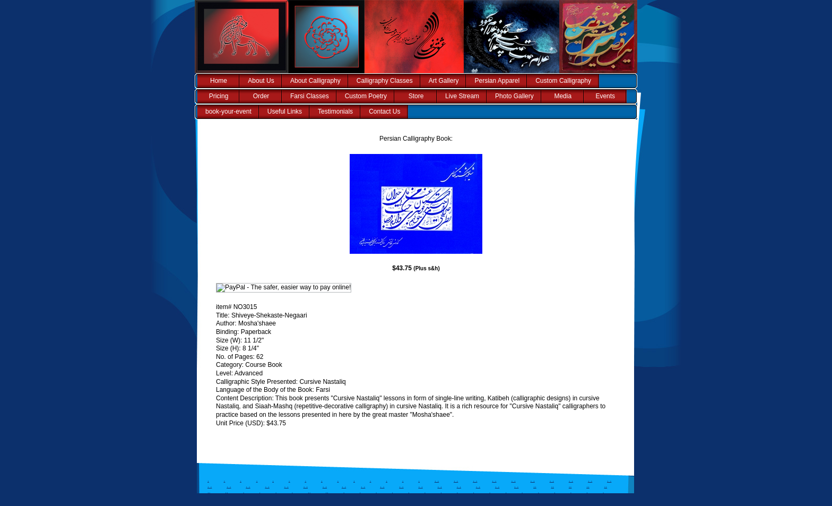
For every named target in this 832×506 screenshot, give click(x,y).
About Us (261, 80)
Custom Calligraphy (563, 80)
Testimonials (335, 111)
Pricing (219, 96)
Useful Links (284, 111)
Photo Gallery (514, 96)
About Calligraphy (315, 80)
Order (261, 96)
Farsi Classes (309, 96)
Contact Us (384, 111)
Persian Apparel (496, 80)
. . (437, 480)
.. (534, 485)
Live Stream (462, 96)
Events (605, 96)
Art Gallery (444, 80)
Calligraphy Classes (385, 80)
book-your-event (228, 111)
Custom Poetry (366, 96)
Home (218, 80)
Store (416, 96)
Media (562, 96)
